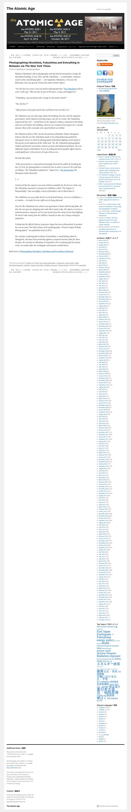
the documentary (67, 170)
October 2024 (103, 256)
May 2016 (102, 475)
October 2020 (103, 355)
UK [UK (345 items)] (111, 662)
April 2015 (102, 504)
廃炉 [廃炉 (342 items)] (107, 687)
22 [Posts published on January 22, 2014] (109, 144)
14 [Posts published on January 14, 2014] (106, 141)
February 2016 (103, 482)
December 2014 (103, 514)
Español (101, 714)
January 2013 (103, 565)
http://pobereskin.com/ (14, 768)
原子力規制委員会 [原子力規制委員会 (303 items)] (103, 682)
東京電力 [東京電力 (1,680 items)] (114, 686)
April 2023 (102, 288)
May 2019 (102, 394)
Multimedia (41, 47)
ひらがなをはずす (105, 82)
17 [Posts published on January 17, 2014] (116, 141)
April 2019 (102, 396)
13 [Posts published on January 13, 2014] (102, 141)
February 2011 (103, 617)
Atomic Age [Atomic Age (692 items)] (112, 626)
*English (28, 263)
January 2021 (103, 349)
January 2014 (103, 538)
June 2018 (102, 419)
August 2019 (103, 387)
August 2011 (102, 604)
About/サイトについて (26, 47)
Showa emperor (63, 265)
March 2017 (102, 453)
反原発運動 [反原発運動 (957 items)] (103, 684)
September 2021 (104, 331)
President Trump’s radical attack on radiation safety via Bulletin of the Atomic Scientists (109, 170)
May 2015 (102, 502)
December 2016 (103, 459)
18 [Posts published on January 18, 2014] (120, 141)
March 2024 (102, 265)
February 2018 (103, 428)
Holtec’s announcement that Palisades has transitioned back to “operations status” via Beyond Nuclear (110, 186)
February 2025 (103, 252)
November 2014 (104, 516)
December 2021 (103, 324)
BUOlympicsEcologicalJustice (108, 88)
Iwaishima (26, 265)
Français (101, 716)
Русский (101, 732)
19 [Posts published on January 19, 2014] (98, 144)
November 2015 (104, 489)
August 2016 (103, 468)
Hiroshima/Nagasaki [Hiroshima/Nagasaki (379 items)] (104, 646)
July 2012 (102, 579)
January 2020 (103, 376)
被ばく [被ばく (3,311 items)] (102, 698)
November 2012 (104, 570)
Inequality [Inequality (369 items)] (115, 646)
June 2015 (102, 500)
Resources (51, 47)
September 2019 (104, 385)
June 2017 (102, 446)
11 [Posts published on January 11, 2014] (120, 138)
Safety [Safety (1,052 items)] (118, 658)
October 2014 (103, 518)
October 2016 (103, 464)
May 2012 (102, 584)
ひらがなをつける (105, 79)
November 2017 (104, 434)
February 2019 (103, 401)
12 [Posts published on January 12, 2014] (98, 141)
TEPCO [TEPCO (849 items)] (100, 661)
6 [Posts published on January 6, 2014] (102, 138)
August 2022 (103, 306)
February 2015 (103, 509)
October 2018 (103, 410)
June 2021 (102, 337)
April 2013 (102, 559)
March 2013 (102, 561)
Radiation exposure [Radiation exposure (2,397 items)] (108, 656)
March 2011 (102, 615)
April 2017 (102, 450)
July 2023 (102, 281)
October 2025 (103, 243)
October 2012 (103, 572)
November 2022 (104, 299)
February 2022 (103, 319)
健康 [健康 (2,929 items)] (100, 671)
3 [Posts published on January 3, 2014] (116, 135)
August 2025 (103, 245)
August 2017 (103, 441)
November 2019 (104, 380)
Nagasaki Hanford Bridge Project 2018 (92, 47)
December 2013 (103, 541)
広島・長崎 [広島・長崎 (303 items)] (101, 687)
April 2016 (102, 477)
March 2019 (102, 398)
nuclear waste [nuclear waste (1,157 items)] (104, 650)
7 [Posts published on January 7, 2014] (105, 138)
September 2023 (104, 276)
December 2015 (103, 486)
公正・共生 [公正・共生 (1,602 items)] (110, 671)
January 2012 (103, 593)
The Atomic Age (21, 8)
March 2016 (102, 480)
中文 (100, 737)
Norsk (100, 721)
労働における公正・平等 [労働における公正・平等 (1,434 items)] (107, 678)
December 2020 (103, 351)
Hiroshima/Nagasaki (16, 265)
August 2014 (103, 523)
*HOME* (12, 47)
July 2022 (102, 308)
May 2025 (102, 249)
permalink (82, 265)
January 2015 (103, 511)
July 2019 (102, 389)
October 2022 (103, 301)
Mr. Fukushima (70, 89)
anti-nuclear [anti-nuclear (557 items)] (102, 626)
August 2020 (103, 360)
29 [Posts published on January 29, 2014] (109, 147)
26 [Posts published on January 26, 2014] (98, 147)
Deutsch (101, 712)
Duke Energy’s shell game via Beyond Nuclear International (110, 213)
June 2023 (102, 283)
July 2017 (102, 444)
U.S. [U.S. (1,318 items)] (107, 661)
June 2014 (102, 527)
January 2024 (103, 270)
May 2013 (102, 556)
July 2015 (102, 498)
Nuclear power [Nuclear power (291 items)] (106, 648)
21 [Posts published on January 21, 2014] (106, 144)
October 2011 (103, 599)
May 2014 (102, 529)
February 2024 (103, 267)
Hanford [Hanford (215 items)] (99, 643)
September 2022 (104, 303)
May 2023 (102, 285)
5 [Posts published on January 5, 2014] (98, 138)
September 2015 (104, 493)
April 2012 (102, 586)
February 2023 (103, 292)
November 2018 (104, 407)
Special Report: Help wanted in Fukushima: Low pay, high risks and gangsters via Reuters (110, 206)
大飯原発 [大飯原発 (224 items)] (112, 684)
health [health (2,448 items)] (105, 643)
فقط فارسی (105, 734)
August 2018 (103, 414)
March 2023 (102, 290)
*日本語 (101, 710)
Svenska (101, 728)
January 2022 (103, 322)
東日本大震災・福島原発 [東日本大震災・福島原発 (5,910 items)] (108, 690)
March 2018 (102, 425)
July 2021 (102, 335)
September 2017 (104, 439)
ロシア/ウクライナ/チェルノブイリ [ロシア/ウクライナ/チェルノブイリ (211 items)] (107, 669)
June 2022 (102, 310)
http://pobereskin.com (110, 123)
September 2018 (104, 412)
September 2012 (104, 575)
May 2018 (102, 421)
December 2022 (103, 297)
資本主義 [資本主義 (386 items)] (110, 698)
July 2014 (102, 525)
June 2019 (102, 392)
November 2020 (104, 353)
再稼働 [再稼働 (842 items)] (100, 674)
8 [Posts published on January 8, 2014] (109, 138)
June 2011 (102, 608)
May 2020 (102, 367)
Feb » (120, 150)
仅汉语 (101, 739)
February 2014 (103, 536)
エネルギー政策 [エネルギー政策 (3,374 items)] (108, 664)
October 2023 (103, 274)
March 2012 (102, 588)
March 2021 (102, 344)
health (77, 263)
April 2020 (102, 369)
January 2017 (103, 457)
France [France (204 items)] (118, 640)
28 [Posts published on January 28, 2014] (106, 147)
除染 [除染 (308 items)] (116, 698)
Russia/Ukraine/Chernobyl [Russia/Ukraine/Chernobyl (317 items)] (105, 659)
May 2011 (102, 611)
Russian (101, 725)
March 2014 (102, 534)
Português (102, 723)
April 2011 (102, 613)
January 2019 (103, 403)
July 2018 (102, 416)
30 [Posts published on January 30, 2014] (113, 147)
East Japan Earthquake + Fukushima (52, 263)
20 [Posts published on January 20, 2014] (102, 144)
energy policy (69, 263)
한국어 (101, 741)
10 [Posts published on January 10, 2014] (116, 138)
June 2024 (102, 263)
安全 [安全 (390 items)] (116, 684)
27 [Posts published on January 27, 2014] (102, 147)
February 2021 (103, 346)
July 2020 (102, 362)
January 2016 (103, 484)
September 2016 (104, 466)
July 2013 (102, 552)
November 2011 (103, 597)
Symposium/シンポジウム (66, 47)
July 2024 (102, 261)
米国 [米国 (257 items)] (104, 696)
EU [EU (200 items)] (115, 640)
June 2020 (102, 364)
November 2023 (104, 272)
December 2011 (103, 595)
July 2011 (102, 606)
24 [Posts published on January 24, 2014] (116, 144)
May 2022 (102, 313)
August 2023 (103, 279)
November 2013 (104, 543)
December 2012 (103, 568)
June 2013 (102, 554)
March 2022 (102, 317)
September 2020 (104, 358)
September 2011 (104, 602)
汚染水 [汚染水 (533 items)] (100, 695)
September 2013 (104, 547)
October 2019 (103, 383)
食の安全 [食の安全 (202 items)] (99, 700)
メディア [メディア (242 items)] (100, 667)
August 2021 (103, 333)
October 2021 (103, 328)
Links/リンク (113, 47)
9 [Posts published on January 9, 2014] (112, 138)
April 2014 (102, 532)
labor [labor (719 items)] (99, 648)
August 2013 (103, 550)
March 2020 (102, 371)
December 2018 (103, 405)
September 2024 (104, 258)
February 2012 (103, 590)
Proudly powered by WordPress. (109, 806)
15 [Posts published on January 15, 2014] (109, 141)
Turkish (101, 730)
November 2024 (104, 254)
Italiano (101, 719)
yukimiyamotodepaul (33, 69)
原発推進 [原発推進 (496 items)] (114, 682)
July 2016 (102, 471)
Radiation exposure (50, 265)
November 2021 (104, 326)
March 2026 (102, 240)
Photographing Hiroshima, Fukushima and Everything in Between (46, 251)
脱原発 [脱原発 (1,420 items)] (110, 695)
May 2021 (102, 340)
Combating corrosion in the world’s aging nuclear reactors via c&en (110, 200)
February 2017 (103, 455)
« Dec (99, 150)
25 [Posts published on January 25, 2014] (120, 144)
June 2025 (102, 247)
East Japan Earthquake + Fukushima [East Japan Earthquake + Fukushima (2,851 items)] (105, 634)
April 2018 (102, 423)
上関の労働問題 (104, 91)
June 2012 (102, 581)
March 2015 (102, 507)
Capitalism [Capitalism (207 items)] (100, 629)
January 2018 (103, 430)
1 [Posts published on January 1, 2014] (109, 135)
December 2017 (103, 432)
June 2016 (102, 473)
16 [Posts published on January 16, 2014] (113, 141)
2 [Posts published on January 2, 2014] (112, 135)
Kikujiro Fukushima (37, 265)
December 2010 (103, 620)
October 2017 (103, 437)
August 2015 (103, 495)
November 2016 (104, 462)
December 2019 (103, 378)
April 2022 (102, 315)
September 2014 (104, 520)
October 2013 (103, 545)
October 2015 (103, 491)
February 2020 (103, 374)
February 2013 (103, 563)
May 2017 (102, 448)
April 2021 (102, 342)
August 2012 (103, 577)
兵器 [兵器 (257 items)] (119, 672)
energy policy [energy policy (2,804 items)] (105, 640)
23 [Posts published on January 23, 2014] (113, 144)
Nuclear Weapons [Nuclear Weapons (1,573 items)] (106, 653)
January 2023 (103, 294)
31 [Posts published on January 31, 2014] (116, 147)
